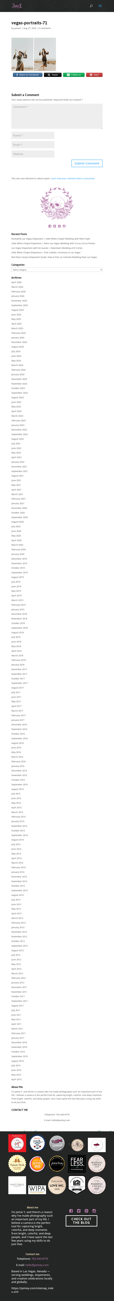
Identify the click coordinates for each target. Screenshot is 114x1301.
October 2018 (18, 623)
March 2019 (17, 600)
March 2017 (17, 710)
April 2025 (16, 323)
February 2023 (18, 420)
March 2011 (17, 1028)
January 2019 (17, 609)
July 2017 (15, 692)
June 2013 (16, 904)
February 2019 (18, 604)
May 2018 (16, 646)
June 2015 (16, 798)
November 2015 (19, 775)
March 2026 (17, 286)
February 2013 (18, 922)
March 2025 (17, 328)
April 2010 (16, 1079)
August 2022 (17, 438)
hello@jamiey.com (61, 1120)
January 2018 (17, 664)
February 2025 (18, 333)
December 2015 (19, 770)
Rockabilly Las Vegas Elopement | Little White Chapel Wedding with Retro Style (50, 238)
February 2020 (18, 549)
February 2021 (18, 498)
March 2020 (17, 544)
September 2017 (19, 683)
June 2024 (16, 356)
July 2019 (15, 581)
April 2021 (16, 489)
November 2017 (19, 673)
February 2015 (18, 816)
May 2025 (16, 319)
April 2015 (16, 807)
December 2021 (19, 466)
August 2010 (17, 1061)
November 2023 (19, 383)
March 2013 (17, 918)
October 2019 (18, 567)
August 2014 (17, 839)
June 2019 (16, 586)
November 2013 (19, 881)
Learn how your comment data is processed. (73, 178)
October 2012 (18, 941)
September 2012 (19, 945)
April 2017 (16, 706)
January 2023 (17, 425)
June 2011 (16, 1014)
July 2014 (15, 844)
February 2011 (18, 1033)
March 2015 (17, 812)
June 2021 (16, 480)
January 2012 (17, 982)
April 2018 (16, 650)
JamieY (17, 28)
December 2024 (19, 342)
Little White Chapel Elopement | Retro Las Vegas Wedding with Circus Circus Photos (53, 243)
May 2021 (16, 485)
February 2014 (18, 867)
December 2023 (19, 379)
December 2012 (19, 931)
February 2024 (18, 369)
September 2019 (19, 572)
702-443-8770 (62, 1114)
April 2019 (16, 595)
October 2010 (18, 1051)
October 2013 (18, 885)
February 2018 (18, 660)
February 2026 (18, 291)
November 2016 (19, 729)
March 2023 (17, 415)
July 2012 (15, 954)
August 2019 (17, 577)
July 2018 (15, 637)
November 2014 (19, 825)
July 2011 (15, 1010)
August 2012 (17, 950)
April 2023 (16, 411)
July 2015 (15, 793)
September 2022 (19, 434)
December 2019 (19, 558)
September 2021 (19, 471)
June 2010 (16, 1070)
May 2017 (16, 701)
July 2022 (15, 443)
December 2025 (19, 300)
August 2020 (17, 521)
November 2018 (19, 618)
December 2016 (19, 724)
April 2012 (16, 968)
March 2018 (17, 655)
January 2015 (17, 821)
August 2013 (17, 895)
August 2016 (17, 743)
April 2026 (16, 282)
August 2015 (17, 789)
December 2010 (19, 1042)
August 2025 (17, 309)
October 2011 (18, 996)
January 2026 (17, 296)
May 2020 (16, 535)
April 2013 (16, 913)
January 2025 (17, 337)
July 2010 (15, 1065)
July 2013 (15, 899)
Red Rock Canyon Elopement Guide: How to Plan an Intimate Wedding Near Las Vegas (54, 257)
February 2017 (18, 715)
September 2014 (19, 835)
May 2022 (16, 452)
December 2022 (19, 429)
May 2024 (16, 360)
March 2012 (17, 973)
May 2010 (16, 1074)
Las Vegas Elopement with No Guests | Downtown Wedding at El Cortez (47, 248)
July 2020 (15, 526)
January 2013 (17, 927)
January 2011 (17, 1037)
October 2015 (18, 779)
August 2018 (17, 632)
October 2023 (18, 388)
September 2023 (19, 392)
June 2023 (16, 402)
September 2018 (19, 627)
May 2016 (16, 752)
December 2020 (19, 508)
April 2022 (16, 457)
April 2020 (16, 540)
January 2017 (17, 720)
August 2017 (17, 687)
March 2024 (17, 365)
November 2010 (19, 1047)
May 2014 (16, 853)
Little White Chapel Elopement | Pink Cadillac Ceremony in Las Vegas (45, 252)
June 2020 (16, 531)
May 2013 (16, 908)
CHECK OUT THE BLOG (81, 1221)
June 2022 (16, 448)
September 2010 (19, 1056)
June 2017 (16, 697)
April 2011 (16, 1024)
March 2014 (17, 862)
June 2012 (16, 959)
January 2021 (17, 503)
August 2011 (17, 1005)
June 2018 (16, 641)
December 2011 (19, 987)
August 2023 (17, 397)
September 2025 (19, 305)
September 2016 (19, 738)
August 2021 (17, 475)
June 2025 (16, 314)
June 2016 (16, 747)
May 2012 (16, 964)
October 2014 (18, 830)
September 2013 (19, 890)
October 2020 (18, 512)
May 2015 (16, 802)
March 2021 (17, 494)
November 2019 (19, 563)
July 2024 (15, 351)
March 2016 (17, 756)
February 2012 (18, 977)
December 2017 (19, 669)
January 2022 (17, 461)
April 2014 (16, 858)
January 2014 (17, 872)
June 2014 (16, 849)
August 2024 (17, 346)
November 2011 (19, 991)
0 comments (45, 28)
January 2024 (17, 374)
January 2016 (17, 766)
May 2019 (16, 590)
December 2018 (19, 613)
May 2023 (16, 406)
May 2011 (16, 1019)
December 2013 (19, 876)
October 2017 (18, 678)
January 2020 (17, 554)
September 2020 (19, 517)
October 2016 (18, 733)
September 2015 (19, 784)
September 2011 (19, 1001)
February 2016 (18, 761)
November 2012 (19, 936)
